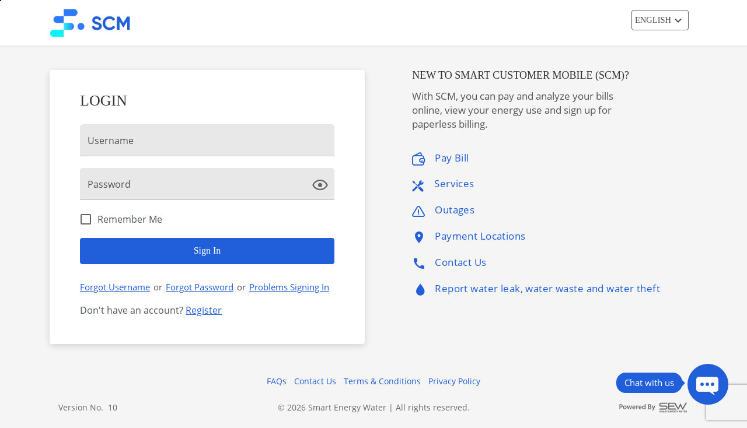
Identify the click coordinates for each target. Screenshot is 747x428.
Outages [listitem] (443, 210)
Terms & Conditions (382, 381)
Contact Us (315, 381)
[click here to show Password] (322, 183)
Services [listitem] (443, 184)
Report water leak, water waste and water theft (536, 290)
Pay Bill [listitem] (440, 158)
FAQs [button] (277, 381)
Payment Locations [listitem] (468, 236)
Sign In (207, 250)
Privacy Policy (454, 381)
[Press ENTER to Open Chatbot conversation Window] (707, 384)
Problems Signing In (289, 287)
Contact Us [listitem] (449, 262)
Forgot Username (115, 287)
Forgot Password (199, 287)
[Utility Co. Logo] (98, 22)
